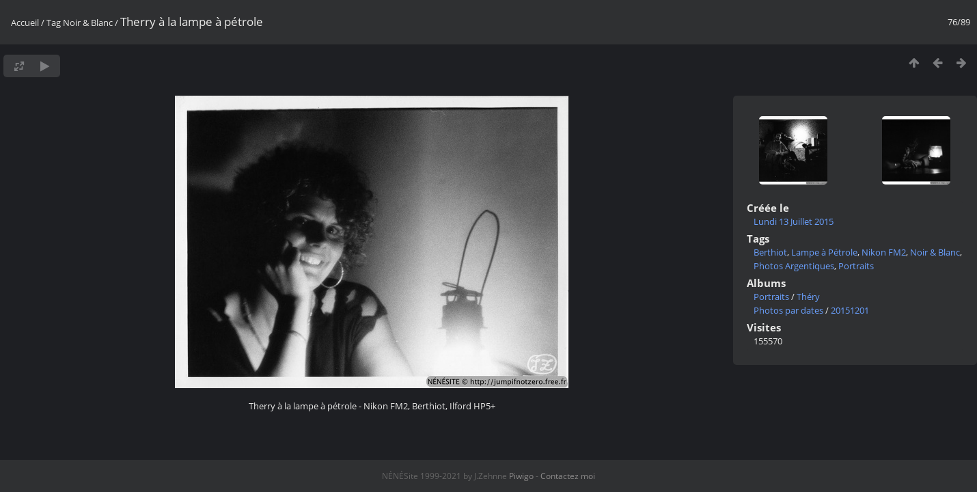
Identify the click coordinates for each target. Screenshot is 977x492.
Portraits (856, 266)
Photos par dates (788, 310)
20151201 (850, 310)
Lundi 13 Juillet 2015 (794, 221)
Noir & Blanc (88, 22)
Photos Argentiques (794, 266)
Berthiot (770, 252)
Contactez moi (567, 476)
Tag (53, 22)
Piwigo (521, 476)
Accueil (25, 22)
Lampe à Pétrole (824, 252)
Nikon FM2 (884, 252)
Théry (808, 296)
